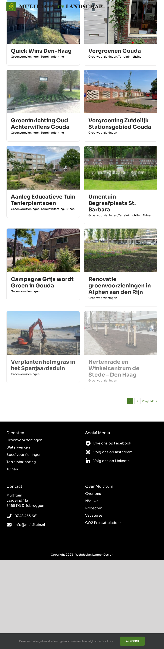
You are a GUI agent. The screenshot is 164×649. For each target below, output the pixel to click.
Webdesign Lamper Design (94, 554)
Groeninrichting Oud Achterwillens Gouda (40, 123)
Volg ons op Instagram (112, 452)
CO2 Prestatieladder (103, 522)
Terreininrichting (52, 56)
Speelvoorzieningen (23, 454)
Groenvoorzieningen (25, 56)
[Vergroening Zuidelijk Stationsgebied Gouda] (120, 72)
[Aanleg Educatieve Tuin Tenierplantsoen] (43, 148)
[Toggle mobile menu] (155, 6)
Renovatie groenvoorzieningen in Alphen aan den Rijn (119, 285)
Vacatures (94, 515)
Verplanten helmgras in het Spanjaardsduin (43, 365)
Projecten (93, 508)
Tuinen (70, 209)
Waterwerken (18, 447)
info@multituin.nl (30, 524)
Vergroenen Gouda (114, 51)
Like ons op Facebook (112, 443)
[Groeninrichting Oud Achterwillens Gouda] (43, 72)
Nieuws (91, 501)
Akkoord (132, 641)
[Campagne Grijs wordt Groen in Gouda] (43, 231)
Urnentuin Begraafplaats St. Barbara (112, 203)
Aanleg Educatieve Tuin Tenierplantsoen (43, 199)
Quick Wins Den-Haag (41, 51)
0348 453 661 (26, 516)
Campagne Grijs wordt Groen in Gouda (42, 282)
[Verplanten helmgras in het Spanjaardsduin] (43, 313)
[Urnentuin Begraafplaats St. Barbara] (120, 148)
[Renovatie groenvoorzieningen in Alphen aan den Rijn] (120, 231)
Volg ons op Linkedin (111, 461)
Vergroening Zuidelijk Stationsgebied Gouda (119, 123)
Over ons (93, 493)
